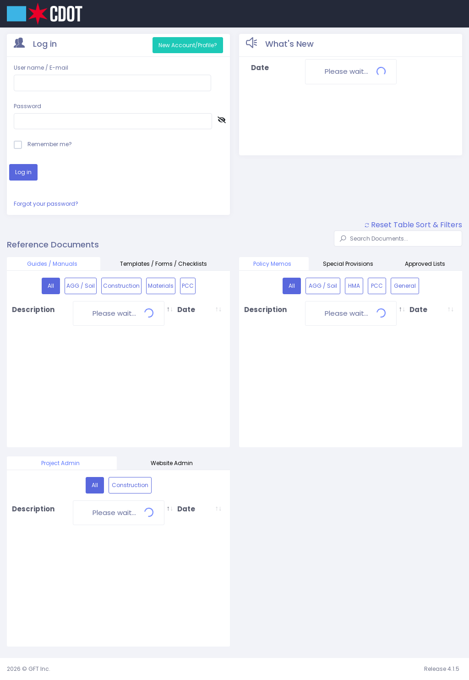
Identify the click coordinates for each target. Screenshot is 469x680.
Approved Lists (426, 264)
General (405, 286)
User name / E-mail (41, 67)
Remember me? (43, 144)
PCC (188, 286)
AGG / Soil (80, 286)
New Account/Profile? (187, 45)
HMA (354, 286)
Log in (23, 172)
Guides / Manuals (53, 264)
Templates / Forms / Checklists (165, 264)
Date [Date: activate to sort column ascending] (186, 309)
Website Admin (173, 463)
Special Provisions (349, 264)
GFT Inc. (39, 669)
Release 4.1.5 (441, 669)
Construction (121, 286)
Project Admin (61, 463)
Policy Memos (273, 264)
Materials (161, 286)
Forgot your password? (46, 204)
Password (27, 106)
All (51, 286)
